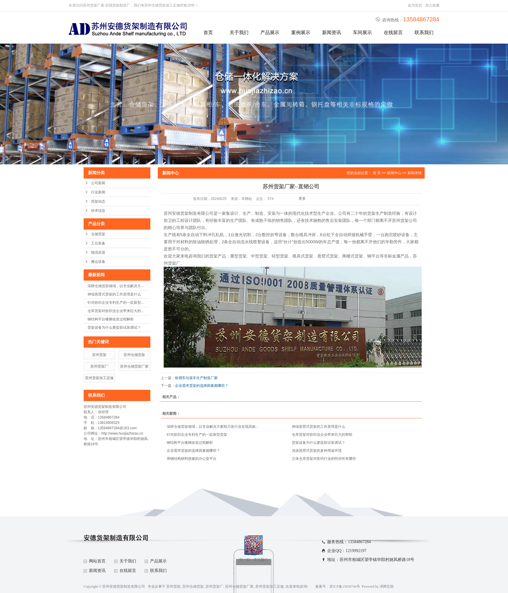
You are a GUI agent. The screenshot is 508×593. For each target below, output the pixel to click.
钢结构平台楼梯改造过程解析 (110, 319)
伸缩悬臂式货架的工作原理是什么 (114, 294)
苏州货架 (99, 355)
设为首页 (415, 5)
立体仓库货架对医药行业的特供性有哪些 (324, 459)
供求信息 (98, 211)
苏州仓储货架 (134, 355)
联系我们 (424, 32)
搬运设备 (98, 262)
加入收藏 (432, 5)
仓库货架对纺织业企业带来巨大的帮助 (322, 435)
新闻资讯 (331, 32)
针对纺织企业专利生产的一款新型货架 (197, 435)
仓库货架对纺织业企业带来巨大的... (115, 311)
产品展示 (269, 32)
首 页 (377, 173)
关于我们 (239, 32)
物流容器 (98, 252)
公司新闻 (98, 183)
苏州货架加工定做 (99, 378)
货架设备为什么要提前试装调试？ (114, 327)
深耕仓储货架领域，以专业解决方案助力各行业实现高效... (213, 427)
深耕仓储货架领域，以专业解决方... (115, 286)
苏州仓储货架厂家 (134, 366)
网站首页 (97, 561)
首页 (208, 32)
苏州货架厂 (99, 366)
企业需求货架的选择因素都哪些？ (201, 386)
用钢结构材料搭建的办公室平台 (191, 459)
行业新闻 (98, 192)
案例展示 (300, 32)
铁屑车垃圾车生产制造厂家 (196, 378)
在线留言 (393, 32)
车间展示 (362, 32)
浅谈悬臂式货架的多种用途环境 (317, 451)
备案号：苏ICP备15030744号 (337, 586)
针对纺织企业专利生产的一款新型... (115, 303)
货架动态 (98, 201)
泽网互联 (387, 586)
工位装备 (98, 243)
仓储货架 (98, 234)
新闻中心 (394, 173)
